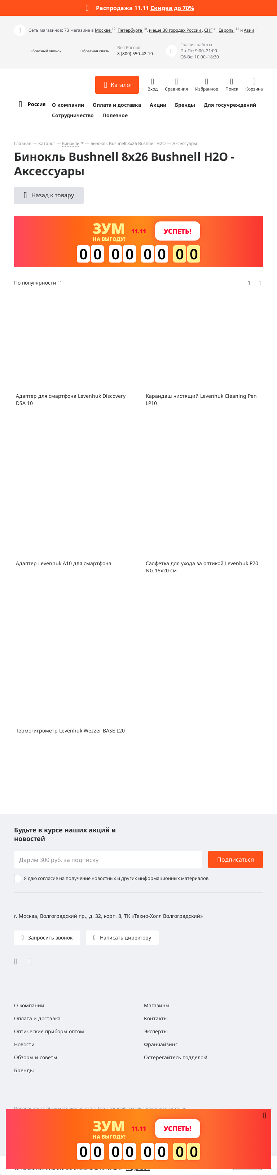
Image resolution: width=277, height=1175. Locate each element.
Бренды (185, 104)
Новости (24, 1044)
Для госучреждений (230, 104)
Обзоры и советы (35, 1057)
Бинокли (70, 143)
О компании (68, 104)
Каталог (46, 143)
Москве (103, 30)
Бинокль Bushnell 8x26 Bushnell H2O (128, 143)
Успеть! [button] (177, 231)
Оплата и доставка (117, 104)
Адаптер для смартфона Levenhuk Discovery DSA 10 (71, 399)
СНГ (208, 30)
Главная (22, 143)
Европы (226, 30)
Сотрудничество (73, 115)
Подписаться (235, 859)
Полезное (115, 115)
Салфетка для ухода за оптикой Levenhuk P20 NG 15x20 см (202, 567)
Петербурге (130, 30)
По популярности (35, 282)
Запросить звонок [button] (49, 937)
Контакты (156, 1018)
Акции (158, 104)
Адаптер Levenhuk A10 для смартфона (63, 563)
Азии (249, 30)
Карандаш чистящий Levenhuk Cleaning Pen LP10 (201, 399)
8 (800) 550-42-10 (135, 53)
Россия (36, 104)
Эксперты (156, 1031)
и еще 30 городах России (175, 30)
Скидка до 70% (172, 8)
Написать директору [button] (124, 937)
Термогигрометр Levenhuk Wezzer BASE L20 (70, 730)
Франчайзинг (160, 1044)
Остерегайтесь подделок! (175, 1057)
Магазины (157, 1005)
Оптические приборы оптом (49, 1031)
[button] (37, 51)
